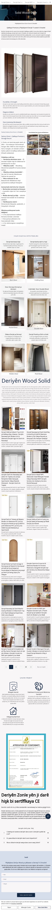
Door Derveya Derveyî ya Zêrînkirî (13, 288)
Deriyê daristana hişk (13, 242)
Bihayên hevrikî (13, 692)
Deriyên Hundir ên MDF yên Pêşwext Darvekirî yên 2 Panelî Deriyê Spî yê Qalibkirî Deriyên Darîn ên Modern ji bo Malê (37, 612)
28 (26, 667)
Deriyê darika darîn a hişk (38, 242)
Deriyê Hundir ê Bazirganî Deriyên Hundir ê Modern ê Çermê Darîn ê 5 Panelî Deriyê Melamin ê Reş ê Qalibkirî (38, 652)
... (20, 666)
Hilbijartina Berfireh (13, 717)
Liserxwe (31, 289)
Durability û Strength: (10, 102)
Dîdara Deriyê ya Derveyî (13, 334)
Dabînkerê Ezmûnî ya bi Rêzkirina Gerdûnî (39, 693)
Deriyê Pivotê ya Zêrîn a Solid (39, 334)
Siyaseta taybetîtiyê (16, 903)
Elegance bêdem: (8, 112)
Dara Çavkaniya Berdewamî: (12, 122)
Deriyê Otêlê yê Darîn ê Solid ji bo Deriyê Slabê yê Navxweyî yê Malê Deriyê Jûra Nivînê (38, 521)
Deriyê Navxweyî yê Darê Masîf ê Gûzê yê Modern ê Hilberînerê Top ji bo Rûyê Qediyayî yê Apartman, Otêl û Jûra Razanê (12, 612)
